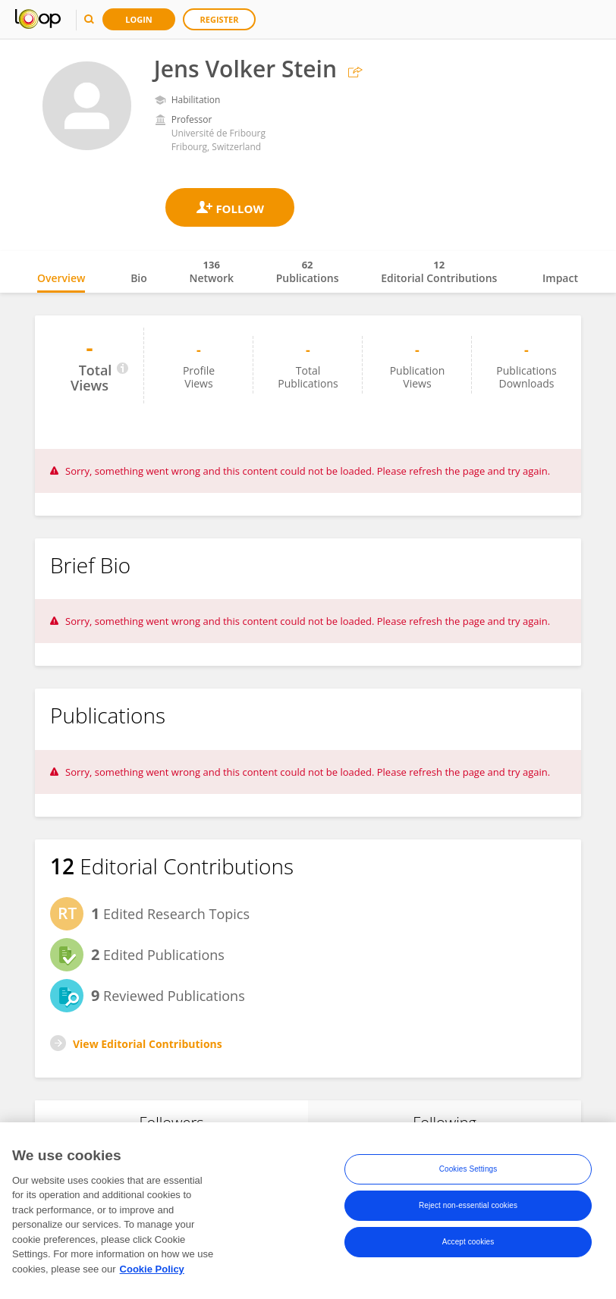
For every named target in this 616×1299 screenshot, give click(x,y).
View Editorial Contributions (147, 1044)
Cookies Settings (468, 1174)
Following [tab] (444, 1122)
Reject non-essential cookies (468, 1210)
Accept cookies (468, 1247)
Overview (61, 278)
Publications (307, 271)
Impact (560, 278)
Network (211, 271)
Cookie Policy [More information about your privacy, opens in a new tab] (152, 1274)
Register (219, 19)
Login (138, 19)
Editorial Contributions (439, 271)
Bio (138, 278)
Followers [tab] (171, 1122)
